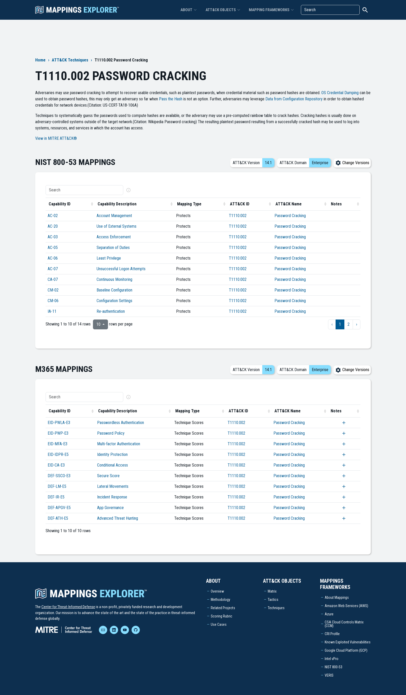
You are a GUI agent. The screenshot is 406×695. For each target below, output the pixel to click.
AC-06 (53, 258)
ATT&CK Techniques (70, 60)
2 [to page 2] (348, 324)
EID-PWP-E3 (58, 433)
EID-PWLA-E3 (59, 422)
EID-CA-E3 (56, 465)
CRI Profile (332, 634)
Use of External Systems (116, 226)
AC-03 (53, 236)
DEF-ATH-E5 (58, 518)
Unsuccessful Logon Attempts (121, 268)
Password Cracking (290, 215)
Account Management (114, 215)
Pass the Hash (170, 98)
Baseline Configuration (114, 290)
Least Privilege (109, 258)
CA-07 (53, 279)
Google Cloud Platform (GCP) (346, 650)
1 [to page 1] (340, 324)
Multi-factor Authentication (118, 443)
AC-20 (53, 226)
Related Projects (223, 608)
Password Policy (111, 433)
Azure (329, 614)
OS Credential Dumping (340, 92)
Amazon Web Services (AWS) (346, 606)
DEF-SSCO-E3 (59, 475)
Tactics (273, 599)
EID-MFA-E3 (57, 443)
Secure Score (108, 475)
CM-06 (53, 300)
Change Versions (352, 162)
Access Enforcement (114, 236)
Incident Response (112, 497)
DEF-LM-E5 (57, 486)
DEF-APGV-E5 (59, 507)
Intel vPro (331, 659)
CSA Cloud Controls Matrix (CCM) (344, 624)
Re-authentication (111, 311)
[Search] (330, 10)
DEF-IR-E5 (56, 497)
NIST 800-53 (333, 667)
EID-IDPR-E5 (58, 454)
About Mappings (337, 597)
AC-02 (53, 215)
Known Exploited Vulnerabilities (348, 642)
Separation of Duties (113, 247)
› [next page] (356, 324)
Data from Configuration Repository (294, 98)
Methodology (220, 599)
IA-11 (52, 311)
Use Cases (219, 624)
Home (40, 60)
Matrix (272, 591)
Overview (217, 591)
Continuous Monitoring (114, 279)
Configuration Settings (114, 300)
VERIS (329, 675)
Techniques (276, 608)
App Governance (110, 507)
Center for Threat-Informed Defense (68, 606)
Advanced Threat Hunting (117, 518)
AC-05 (53, 247)
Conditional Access (112, 465)
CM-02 (53, 290)
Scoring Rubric (221, 616)
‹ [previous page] (331, 324)
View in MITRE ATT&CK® (56, 138)
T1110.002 (238, 215)
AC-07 (53, 268)
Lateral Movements (112, 486)
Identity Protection (112, 454)
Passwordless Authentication (120, 422)
